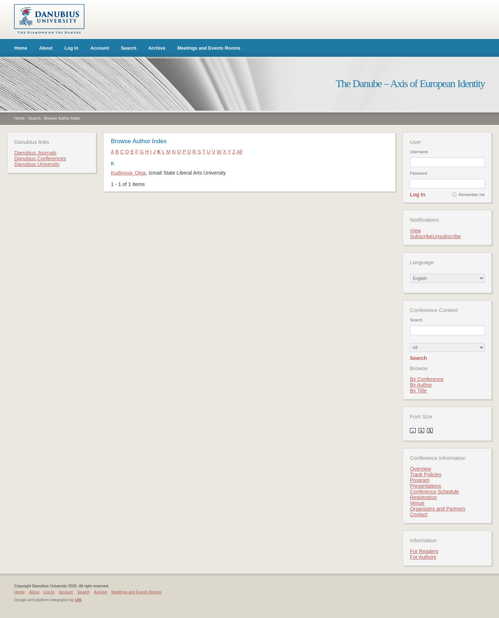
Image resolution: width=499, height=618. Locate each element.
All (239, 152)
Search (128, 48)
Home (20, 48)
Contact (418, 514)
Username (419, 152)
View (415, 230)
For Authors (423, 557)
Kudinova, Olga (128, 173)
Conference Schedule (434, 491)
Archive (156, 48)
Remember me (472, 194)
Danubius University (37, 164)
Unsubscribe (447, 236)
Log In (71, 48)
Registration (423, 497)
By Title (418, 390)
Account (100, 48)
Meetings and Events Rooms (209, 48)
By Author (421, 385)
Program (419, 480)
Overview (420, 469)
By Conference (427, 379)
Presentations (425, 486)
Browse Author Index (62, 118)
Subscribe (421, 236)
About (46, 48)
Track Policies (425, 474)
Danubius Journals (35, 153)
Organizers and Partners (437, 509)
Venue (417, 503)
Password (418, 173)
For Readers (424, 551)
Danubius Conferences (40, 158)
